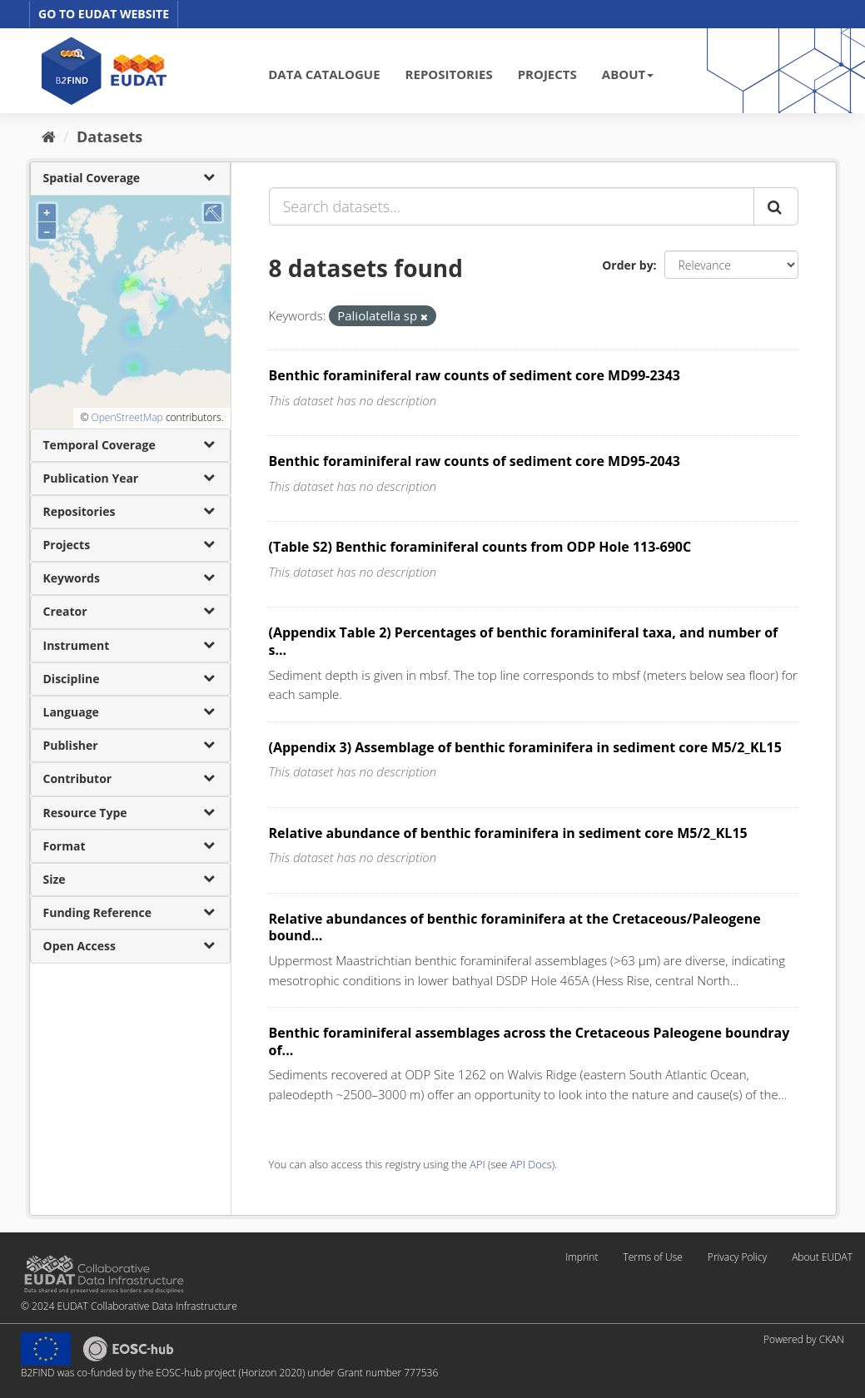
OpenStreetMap (126, 417)
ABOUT (628, 74)
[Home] (49, 136)
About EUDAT (822, 1257)
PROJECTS (547, 74)
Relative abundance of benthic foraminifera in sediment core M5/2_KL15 (508, 833)
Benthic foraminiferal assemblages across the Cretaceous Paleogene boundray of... (529, 1041)
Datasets (109, 136)
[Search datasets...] (511, 206)
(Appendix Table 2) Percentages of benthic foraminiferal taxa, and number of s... (523, 641)
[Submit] (775, 206)
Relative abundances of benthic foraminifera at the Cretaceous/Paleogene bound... (515, 927)
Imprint (581, 1257)
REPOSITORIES (449, 74)
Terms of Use (652, 1257)
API (477, 1164)
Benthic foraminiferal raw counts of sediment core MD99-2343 (475, 375)
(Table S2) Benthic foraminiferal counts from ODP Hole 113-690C (480, 547)
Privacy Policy (737, 1257)
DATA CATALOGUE (324, 74)
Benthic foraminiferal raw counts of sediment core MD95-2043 (475, 461)
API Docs (531, 1164)
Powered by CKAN (803, 1339)
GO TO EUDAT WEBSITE (103, 14)
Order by (627, 265)
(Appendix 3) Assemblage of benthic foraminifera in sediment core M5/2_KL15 (525, 747)
